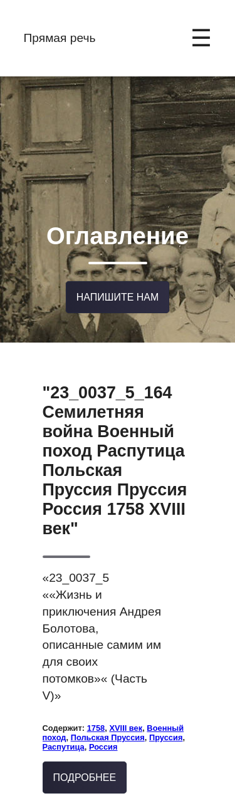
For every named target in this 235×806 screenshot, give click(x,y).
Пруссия (165, 726)
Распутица (64, 736)
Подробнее (85, 767)
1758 (96, 717)
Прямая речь (60, 37)
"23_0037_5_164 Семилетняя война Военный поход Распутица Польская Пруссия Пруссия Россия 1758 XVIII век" (115, 450)
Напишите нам (117, 287)
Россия (103, 736)
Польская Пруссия (108, 726)
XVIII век (125, 717)
